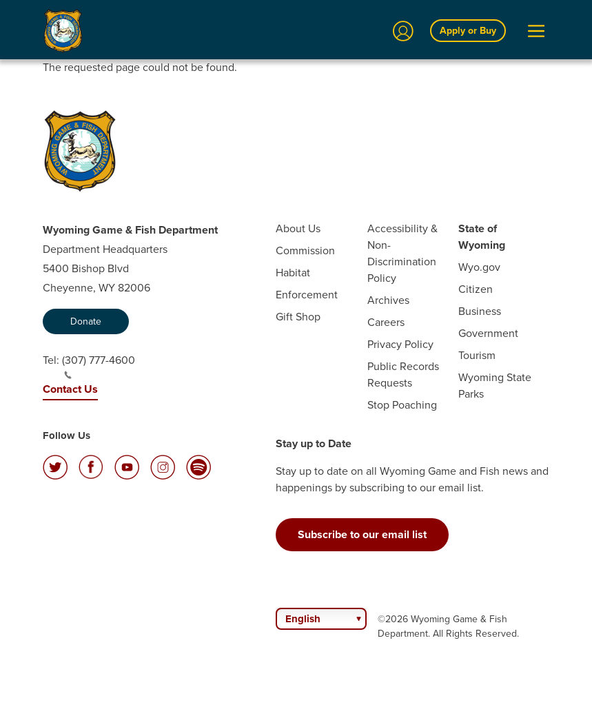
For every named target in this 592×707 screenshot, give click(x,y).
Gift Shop (298, 317)
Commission (305, 250)
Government (488, 333)
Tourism (477, 355)
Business (479, 311)
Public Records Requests (403, 374)
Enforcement (307, 295)
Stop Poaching (402, 405)
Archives (388, 300)
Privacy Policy (400, 344)
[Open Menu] (536, 31)
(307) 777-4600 (98, 366)
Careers (386, 322)
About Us (298, 228)
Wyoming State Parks (494, 385)
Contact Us (70, 389)
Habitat (293, 272)
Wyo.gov (479, 267)
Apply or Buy (468, 30)
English (302, 618)
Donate (85, 321)
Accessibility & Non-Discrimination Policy (402, 253)
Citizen (475, 289)
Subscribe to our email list (362, 534)
